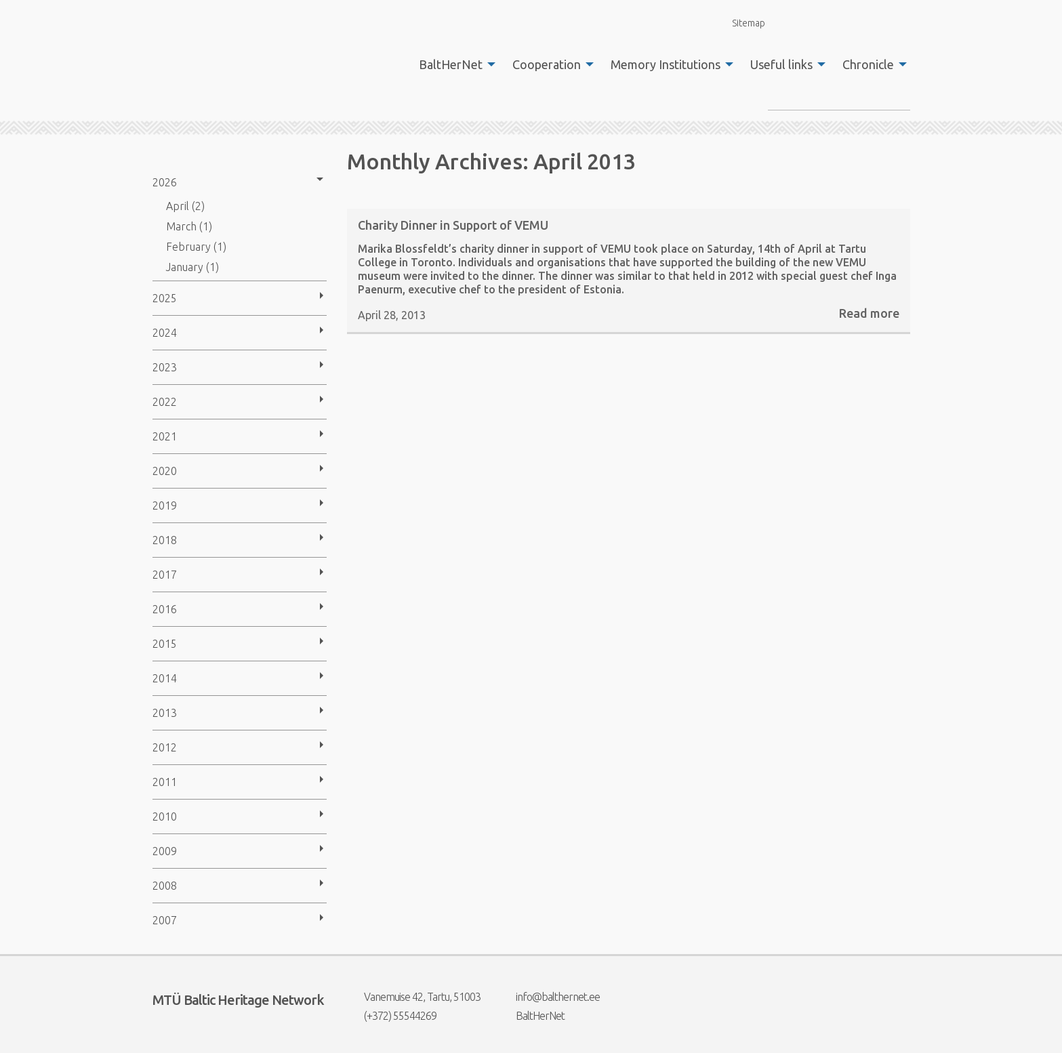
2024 (164, 333)
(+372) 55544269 (391, 1016)
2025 (164, 298)
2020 (164, 471)
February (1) (196, 247)
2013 (164, 713)
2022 (164, 402)
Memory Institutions (665, 64)
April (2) (185, 206)
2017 (164, 575)
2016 (164, 609)
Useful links (781, 64)
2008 (164, 886)
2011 (164, 782)
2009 (164, 851)
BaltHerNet (451, 64)
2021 (164, 436)
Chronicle (868, 64)
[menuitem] (453, 64)
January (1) (192, 267)
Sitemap (740, 22)
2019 (164, 505)
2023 (164, 367)
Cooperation (546, 64)
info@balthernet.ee (549, 997)
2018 (164, 540)
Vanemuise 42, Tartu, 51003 (414, 997)
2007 (164, 920)
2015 (164, 644)
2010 (164, 816)
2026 (164, 182)
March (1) (189, 226)
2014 (164, 678)
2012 (164, 747)
